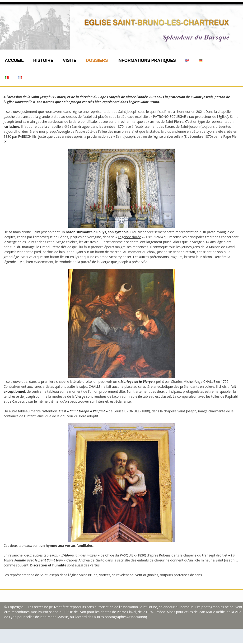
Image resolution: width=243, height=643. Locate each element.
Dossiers (97, 60)
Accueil (14, 60)
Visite (69, 60)
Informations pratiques (146, 60)
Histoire (43, 60)
